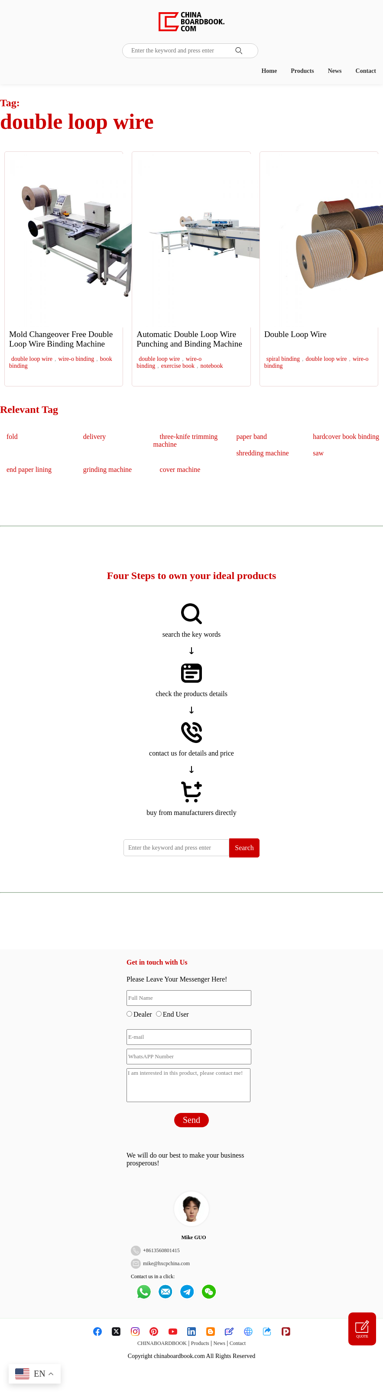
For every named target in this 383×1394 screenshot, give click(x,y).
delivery (94, 436)
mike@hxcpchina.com (166, 1263)
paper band (251, 436)
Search (244, 847)
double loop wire (31, 359)
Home (269, 71)
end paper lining (29, 469)
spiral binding (283, 359)
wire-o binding (76, 359)
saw (318, 453)
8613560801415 (163, 1250)
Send (191, 1120)
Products (302, 71)
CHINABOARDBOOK (162, 1343)
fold (12, 436)
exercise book (178, 366)
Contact (366, 71)
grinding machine (107, 469)
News (335, 71)
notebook (212, 366)
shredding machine (262, 453)
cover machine (180, 469)
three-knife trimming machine (185, 440)
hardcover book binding (346, 436)
